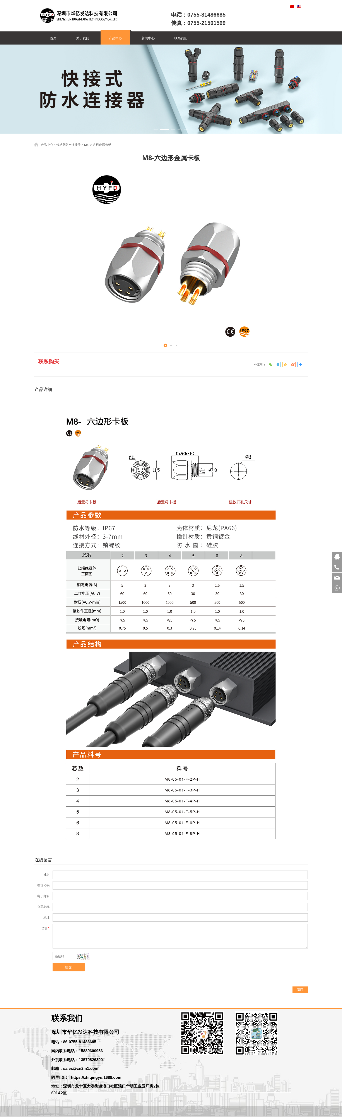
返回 (300, 990)
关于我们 (82, 38)
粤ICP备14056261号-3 (171, 1112)
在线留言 (43, 860)
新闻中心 (148, 38)
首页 (53, 38)
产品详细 (43, 389)
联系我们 (180, 38)
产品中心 (115, 38)
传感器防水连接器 (68, 145)
